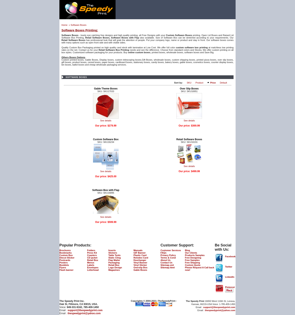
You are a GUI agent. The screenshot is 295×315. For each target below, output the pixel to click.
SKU (189, 82)
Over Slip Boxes (189, 88)
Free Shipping (192, 262)
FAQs (164, 253)
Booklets (64, 265)
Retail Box (92, 260)
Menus (90, 262)
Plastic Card (140, 255)
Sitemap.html (168, 267)
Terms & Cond (168, 257)
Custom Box (66, 255)
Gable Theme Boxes (106, 88)
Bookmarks (65, 253)
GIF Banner (140, 253)
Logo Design (115, 267)
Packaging (114, 262)
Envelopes (92, 267)
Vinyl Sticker (140, 265)
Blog (187, 250)
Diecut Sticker (66, 257)
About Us (166, 260)
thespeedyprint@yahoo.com (84, 313)
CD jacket (92, 257)
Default (223, 82)
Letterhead (93, 270)
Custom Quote (193, 265)
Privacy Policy (168, 255)
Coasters (92, 255)
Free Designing (193, 257)
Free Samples (192, 260)
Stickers (112, 253)
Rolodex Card (141, 257)
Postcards (64, 260)
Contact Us (166, 262)
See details (105, 120)
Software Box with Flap (105, 190)
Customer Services (171, 250)
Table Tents (114, 255)
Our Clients (191, 253)
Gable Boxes (140, 270)
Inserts (112, 250)
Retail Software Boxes (189, 139)
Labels (90, 265)
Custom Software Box (106, 139)
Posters (63, 262)
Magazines (114, 270)
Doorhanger (140, 260)
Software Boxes (78, 25)
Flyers (62, 267)
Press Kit (92, 253)
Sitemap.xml (167, 265)
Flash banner (66, 270)
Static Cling (114, 257)
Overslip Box (141, 267)
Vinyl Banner (140, 262)
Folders (91, 250)
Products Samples (195, 255)
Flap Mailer (114, 260)
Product (199, 82)
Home (64, 25)
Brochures (65, 250)
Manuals (138, 250)
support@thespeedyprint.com (85, 310)
